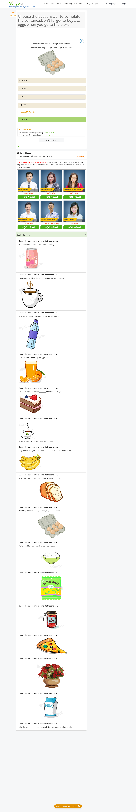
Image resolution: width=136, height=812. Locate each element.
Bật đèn (13, 13)
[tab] (51, 234)
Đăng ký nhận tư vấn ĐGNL (66, 806)
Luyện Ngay (80, 156)
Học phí (95, 3)
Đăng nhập (111, 3)
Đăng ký (123, 4)
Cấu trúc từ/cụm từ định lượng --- (36, 133)
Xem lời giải (51, 140)
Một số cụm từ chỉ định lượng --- (36, 135)
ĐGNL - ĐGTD (49, 3)
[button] (51, 234)
